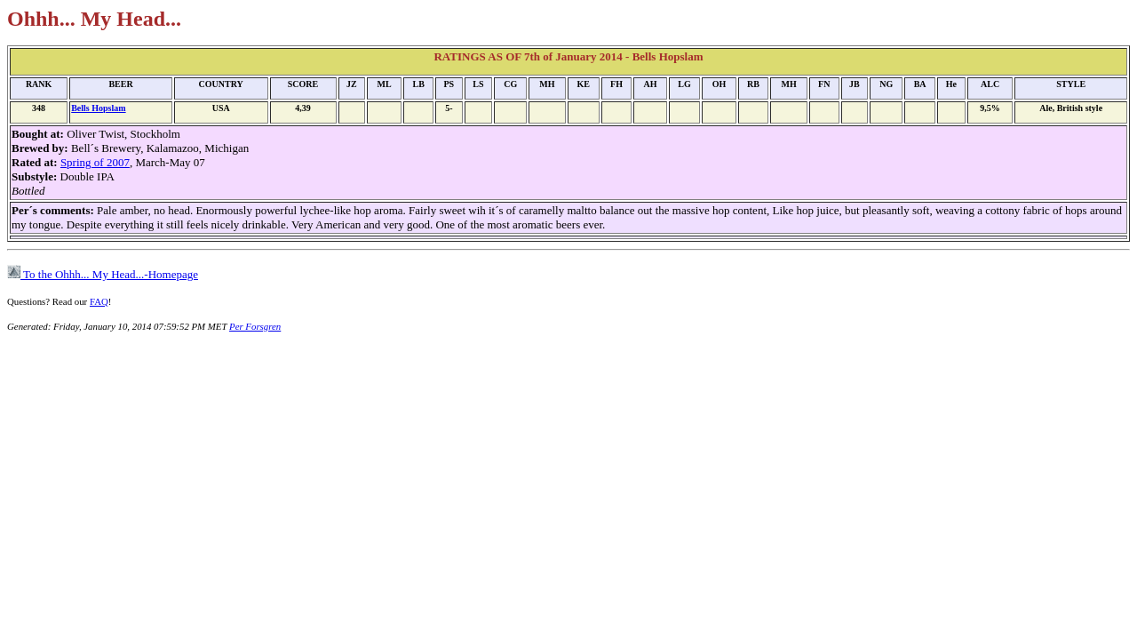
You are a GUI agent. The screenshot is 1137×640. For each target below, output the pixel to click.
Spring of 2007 (95, 162)
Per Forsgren (255, 326)
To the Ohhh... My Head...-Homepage (102, 274)
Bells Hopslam (98, 108)
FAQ (99, 301)
